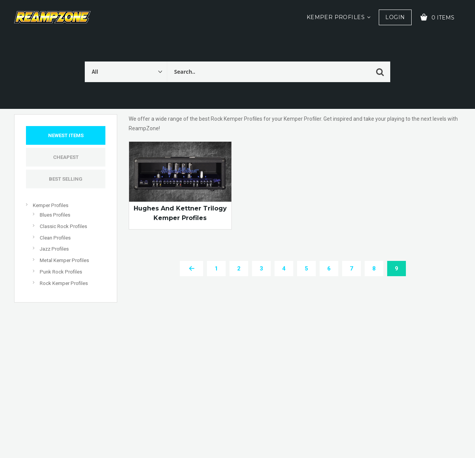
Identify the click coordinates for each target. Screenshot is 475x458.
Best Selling (65, 179)
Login (395, 17)
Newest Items (66, 135)
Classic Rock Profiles (63, 226)
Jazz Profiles (54, 249)
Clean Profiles (55, 238)
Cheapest (66, 157)
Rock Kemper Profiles (64, 283)
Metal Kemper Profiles (64, 260)
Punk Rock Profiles (61, 272)
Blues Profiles (55, 215)
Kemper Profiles (336, 17)
